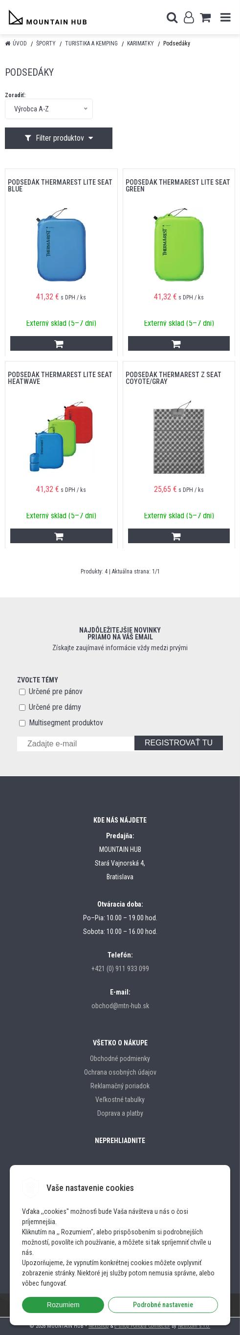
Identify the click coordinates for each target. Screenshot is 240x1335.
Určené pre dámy (55, 707)
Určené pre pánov (56, 691)
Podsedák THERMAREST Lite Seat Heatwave (60, 378)
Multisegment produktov (66, 722)
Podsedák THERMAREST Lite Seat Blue (60, 185)
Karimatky (140, 43)
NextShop (98, 1326)
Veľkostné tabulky (120, 1099)
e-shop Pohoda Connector (142, 1326)
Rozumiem (63, 1305)
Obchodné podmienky (120, 1058)
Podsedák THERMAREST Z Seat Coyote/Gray (173, 378)
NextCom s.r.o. (194, 1326)
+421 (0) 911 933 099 (120, 969)
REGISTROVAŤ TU (179, 743)
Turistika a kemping (91, 43)
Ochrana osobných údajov (120, 1072)
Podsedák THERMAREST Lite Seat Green (178, 185)
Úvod (20, 43)
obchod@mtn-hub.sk (120, 1006)
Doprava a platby (120, 1113)
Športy (46, 43)
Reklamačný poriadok (120, 1086)
